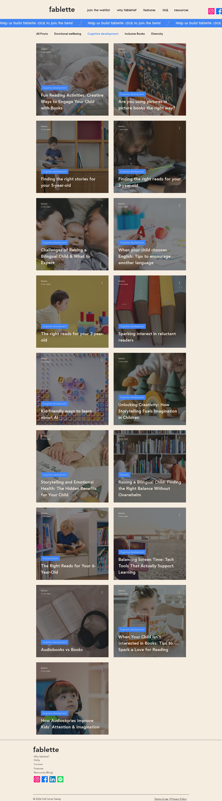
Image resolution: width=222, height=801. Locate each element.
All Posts (42, 34)
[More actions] (103, 51)
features (149, 10)
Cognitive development (102, 34)
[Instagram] (211, 11)
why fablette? (127, 10)
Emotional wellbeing (67, 34)
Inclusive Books (135, 34)
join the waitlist (98, 10)
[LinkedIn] (52, 779)
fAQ (165, 10)
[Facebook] (45, 779)
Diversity (157, 34)
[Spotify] (60, 779)
